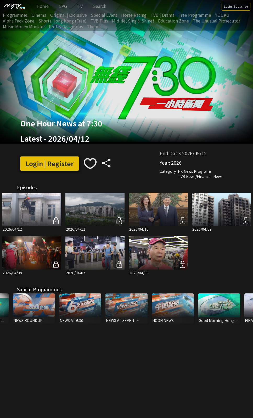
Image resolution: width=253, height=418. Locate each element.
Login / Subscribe (236, 6)
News (218, 176)
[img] (14, 6)
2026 (176, 162)
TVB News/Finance (194, 176)
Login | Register (49, 163)
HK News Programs (195, 171)
